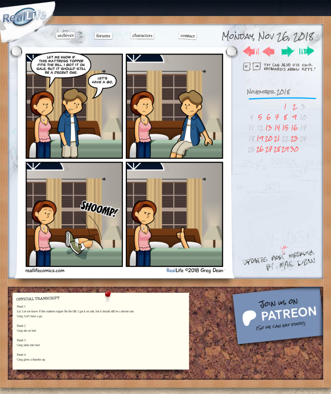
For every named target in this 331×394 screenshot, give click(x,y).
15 (285, 127)
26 (260, 149)
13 (268, 127)
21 (277, 138)
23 (294, 138)
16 (294, 127)
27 (268, 149)
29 (285, 149)
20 (268, 138)
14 (277, 127)
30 (294, 149)
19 (260, 138)
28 (277, 149)
